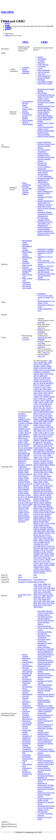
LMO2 (35, 457)
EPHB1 (35, 419)
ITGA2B (44, 446)
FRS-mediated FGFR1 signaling (27, 242)
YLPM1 (36, 569)
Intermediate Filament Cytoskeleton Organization (26, 746)
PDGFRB (36, 491)
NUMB (20, 480)
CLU (44, 398)
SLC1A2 (42, 535)
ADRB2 (49, 366)
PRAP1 (42, 503)
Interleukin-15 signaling (46, 249)
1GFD (35, 588)
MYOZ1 (43, 476)
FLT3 (45, 429)
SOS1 (41, 539)
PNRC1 (42, 499)
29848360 (41, 339)
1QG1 (44, 590)
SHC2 (48, 531)
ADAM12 (46, 364)
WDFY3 (47, 565)
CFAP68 (21, 429)
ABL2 (50, 362)
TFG (47, 550)
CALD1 (43, 387)
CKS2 (35, 398)
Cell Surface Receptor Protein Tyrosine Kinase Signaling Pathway (46, 613)
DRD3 (47, 412)
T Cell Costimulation (45, 176)
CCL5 (43, 391)
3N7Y (35, 599)
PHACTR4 (44, 491)
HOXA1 (21, 444)
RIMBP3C (26, 489)
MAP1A (41, 459)
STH (19, 501)
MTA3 (51, 472)
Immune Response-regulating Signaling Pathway (44, 757)
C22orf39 (21, 423)
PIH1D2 (27, 482)
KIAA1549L (45, 451)
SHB (35, 531)
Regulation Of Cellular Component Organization (46, 706)
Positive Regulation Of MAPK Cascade (45, 799)
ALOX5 (47, 370)
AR (38, 376)
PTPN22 (48, 510)
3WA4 (52, 601)
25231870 (25, 339)
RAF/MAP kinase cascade (27, 264)
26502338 (41, 337)
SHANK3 (21, 495)
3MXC (43, 597)
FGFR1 (25, 438)
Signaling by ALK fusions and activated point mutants (26, 285)
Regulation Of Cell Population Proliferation (46, 775)
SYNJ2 (48, 546)
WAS (41, 563)
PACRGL (36, 486)
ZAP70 (41, 569)
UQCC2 (36, 559)
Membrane (25, 73)
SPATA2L (50, 539)
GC (49, 433)
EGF (46, 415)
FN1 (52, 429)
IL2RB (35, 444)
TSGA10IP (26, 506)
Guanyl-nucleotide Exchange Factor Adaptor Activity (46, 102)
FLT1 (41, 429)
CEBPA (35, 397)
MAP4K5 (43, 461)
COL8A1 (27, 429)
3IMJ (48, 596)
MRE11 (49, 468)
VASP (20, 510)
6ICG (48, 603)
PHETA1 (36, 493)
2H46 (49, 592)
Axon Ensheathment (27, 767)
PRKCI (20, 487)
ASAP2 (47, 380)
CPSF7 (42, 400)
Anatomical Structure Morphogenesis (27, 692)
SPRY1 (35, 540)
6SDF (35, 605)
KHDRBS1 (41, 450)
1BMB (45, 584)
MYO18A (36, 476)
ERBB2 (45, 421)
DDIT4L (48, 406)
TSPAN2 (47, 556)
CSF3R (46, 402)
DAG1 (50, 404)
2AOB (44, 592)
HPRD (7, 35)
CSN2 (51, 402)
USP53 (41, 559)
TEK (41, 550)
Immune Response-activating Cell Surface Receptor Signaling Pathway (45, 689)
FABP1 (35, 425)
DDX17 (36, 408)
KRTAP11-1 (22, 463)
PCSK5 (25, 480)
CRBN (47, 400)
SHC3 (53, 531)
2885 (35, 575)
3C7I (39, 596)
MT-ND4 (41, 472)
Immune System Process (46, 764)
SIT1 (53, 533)
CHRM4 (45, 397)
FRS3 (25, 42)
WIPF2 (47, 567)
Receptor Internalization (46, 178)
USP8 (53, 559)
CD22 (35, 393)
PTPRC (46, 512)
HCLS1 (35, 438)
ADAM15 (36, 366)
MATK (26, 470)
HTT (42, 442)
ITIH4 (41, 448)
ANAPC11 (21, 417)
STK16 (24, 501)
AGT (45, 368)
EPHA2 (50, 417)
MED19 (36, 465)
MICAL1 (36, 468)
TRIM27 (36, 556)
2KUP (20, 595)
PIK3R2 (48, 495)
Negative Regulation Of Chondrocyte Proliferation (27, 737)
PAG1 (42, 486)
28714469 (48, 337)
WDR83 (21, 512)
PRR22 (48, 504)
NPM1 (40, 482)
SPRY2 (27, 499)
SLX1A (47, 535)
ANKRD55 (22, 419)
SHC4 (35, 533)
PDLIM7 (21, 482)
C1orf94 (40, 385)
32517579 (41, 328)
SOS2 (45, 539)
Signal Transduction (26, 184)
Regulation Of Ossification (27, 682)
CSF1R (40, 402)
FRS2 (35, 431)
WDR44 (36, 567)
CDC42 (40, 395)
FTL (47, 431)
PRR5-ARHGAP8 (39, 506)
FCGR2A (47, 425)
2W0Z (35, 596)
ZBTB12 (47, 569)
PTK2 (41, 508)
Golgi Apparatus (43, 64)
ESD (40, 423)
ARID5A (36, 380)
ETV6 (49, 423)
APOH (51, 374)
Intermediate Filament (26, 659)
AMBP (52, 370)
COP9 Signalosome (44, 76)
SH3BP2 (49, 527)
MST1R (46, 470)
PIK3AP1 (43, 493)
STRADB (36, 544)
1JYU (40, 590)
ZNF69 (26, 520)
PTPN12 (42, 510)
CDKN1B (46, 395)
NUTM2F (36, 484)
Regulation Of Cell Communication (44, 667)
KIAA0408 (22, 453)
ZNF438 (21, 518)
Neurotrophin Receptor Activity (26, 726)
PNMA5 (36, 499)
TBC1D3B (37, 548)
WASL (35, 565)
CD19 (53, 391)
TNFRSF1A (37, 552)
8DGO (40, 607)
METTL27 (41, 467)
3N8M (44, 599)
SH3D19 (36, 529)
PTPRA (41, 512)
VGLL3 (25, 510)
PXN (35, 514)
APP (34, 376)
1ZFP (35, 592)
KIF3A (52, 451)
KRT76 (20, 459)
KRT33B (26, 455)
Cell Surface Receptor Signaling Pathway (45, 617)
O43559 (30, 582)
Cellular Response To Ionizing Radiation (45, 228)
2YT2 (20, 596)
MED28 (42, 465)
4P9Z (39, 603)
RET (40, 520)
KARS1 (20, 450)
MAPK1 (21, 470)
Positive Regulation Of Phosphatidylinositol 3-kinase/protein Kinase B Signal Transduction (46, 653)
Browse (7, 23)
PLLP (24, 484)
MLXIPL (43, 468)
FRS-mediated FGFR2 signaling (27, 248)
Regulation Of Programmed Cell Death (46, 784)
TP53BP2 (36, 554)
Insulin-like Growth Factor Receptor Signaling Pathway (46, 208)
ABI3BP (40, 362)
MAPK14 (43, 463)
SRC (52, 540)
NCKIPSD (43, 478)
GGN (52, 433)
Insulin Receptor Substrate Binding (44, 133)
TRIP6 (30, 504)
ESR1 (44, 423)
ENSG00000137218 (25, 580)
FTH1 (44, 431)
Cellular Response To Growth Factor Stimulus (27, 773)
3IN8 (35, 597)
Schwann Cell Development (42, 164)
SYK (42, 544)
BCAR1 (49, 381)
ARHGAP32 (37, 378)
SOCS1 (49, 537)
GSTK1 (40, 436)
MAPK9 (50, 463)
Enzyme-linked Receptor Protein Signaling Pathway (46, 622)
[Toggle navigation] (2, 18)
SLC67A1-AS (23, 497)
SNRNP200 (37, 537)
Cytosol (40, 68)
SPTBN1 (47, 540)
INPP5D (46, 444)
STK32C (47, 542)
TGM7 (26, 503)
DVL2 (45, 414)
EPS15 (35, 421)
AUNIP (35, 381)
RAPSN (36, 516)
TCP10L (21, 503)
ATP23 (28, 419)
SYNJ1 (43, 546)
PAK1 (47, 486)
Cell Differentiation (27, 763)
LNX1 (40, 457)
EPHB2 (41, 419)
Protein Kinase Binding (45, 117)
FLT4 (49, 429)
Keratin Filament (25, 655)
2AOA (39, 592)
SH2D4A (43, 527)
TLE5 (31, 503)
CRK (52, 400)
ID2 (19, 446)
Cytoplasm (25, 67)
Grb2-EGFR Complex (45, 83)
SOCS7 (35, 539)
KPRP (28, 453)
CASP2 (35, 389)
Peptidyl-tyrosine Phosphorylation (43, 733)
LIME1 (49, 455)
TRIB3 (52, 554)
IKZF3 (26, 446)
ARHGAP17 (43, 376)
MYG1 (40, 474)
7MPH (35, 607)
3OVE (35, 601)
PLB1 (20, 484)
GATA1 (20, 440)
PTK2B (45, 508)
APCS (46, 374)
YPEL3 (20, 514)
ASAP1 (42, 380)
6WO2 (49, 605)
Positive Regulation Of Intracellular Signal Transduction (45, 717)
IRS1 (51, 444)
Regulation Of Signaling (46, 649)
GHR (35, 434)
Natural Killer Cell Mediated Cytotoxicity (45, 186)
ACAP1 (36, 364)
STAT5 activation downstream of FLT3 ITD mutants (46, 262)
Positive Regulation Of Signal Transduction (45, 725)
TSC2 (41, 556)
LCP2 (44, 455)
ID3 (22, 446)
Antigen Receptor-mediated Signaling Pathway (44, 702)
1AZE (35, 584)
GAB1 (35, 433)
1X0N (53, 590)
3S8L (40, 601)
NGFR (45, 480)
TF (45, 550)
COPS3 (20, 431)
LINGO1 (21, 468)
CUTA (40, 404)
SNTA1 (44, 537)
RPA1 (47, 521)
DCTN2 (42, 406)
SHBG (39, 531)
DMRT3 (25, 434)
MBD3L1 (21, 472)
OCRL (42, 484)
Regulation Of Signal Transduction (45, 644)
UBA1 (39, 557)
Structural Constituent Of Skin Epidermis (27, 669)
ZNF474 (36, 573)
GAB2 (40, 433)
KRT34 (20, 457)
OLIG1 (47, 484)
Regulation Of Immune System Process (45, 737)
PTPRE (52, 512)
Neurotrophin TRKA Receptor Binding (44, 111)
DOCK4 (36, 412)
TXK (35, 557)
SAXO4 (25, 491)
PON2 (47, 501)
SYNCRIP (36, 546)
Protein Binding (27, 120)
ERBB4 (36, 423)
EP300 (45, 417)
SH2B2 (41, 525)
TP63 (42, 554)
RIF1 (49, 520)
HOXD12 (27, 444)
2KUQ (25, 595)
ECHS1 (35, 415)
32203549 (41, 347)
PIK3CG (36, 495)
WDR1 (52, 565)
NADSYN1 (22, 474)
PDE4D (43, 489)
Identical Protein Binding (27, 123)
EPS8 (40, 421)
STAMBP (40, 542)
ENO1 (40, 417)
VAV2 (40, 561)
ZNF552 (21, 520)
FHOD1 (36, 429)
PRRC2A (49, 506)
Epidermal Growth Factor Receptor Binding (46, 107)
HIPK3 (46, 438)
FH (52, 427)
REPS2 (35, 520)
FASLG (41, 425)
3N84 (40, 599)
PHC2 (50, 491)
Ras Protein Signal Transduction (44, 150)
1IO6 (48, 588)
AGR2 (41, 368)
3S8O (48, 601)
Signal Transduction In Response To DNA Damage (45, 193)
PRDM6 (26, 486)
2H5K (35, 594)
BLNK (46, 383)
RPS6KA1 (36, 523)
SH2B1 (26, 493)
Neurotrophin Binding (26, 731)
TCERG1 (36, 550)
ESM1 (20, 438)
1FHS (35, 586)
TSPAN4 (21, 508)
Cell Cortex (41, 74)
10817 (20, 575)
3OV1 (49, 599)
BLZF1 (20, 421)
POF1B (20, 486)
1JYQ (53, 588)
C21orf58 (47, 385)
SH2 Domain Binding (45, 685)
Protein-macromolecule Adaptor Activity (45, 128)
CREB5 (26, 431)
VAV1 (35, 561)
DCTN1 (36, 406)
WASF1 (46, 563)
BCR (41, 383)
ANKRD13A (37, 372)
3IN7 (52, 596)
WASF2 (52, 563)
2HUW (40, 594)
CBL (40, 389)
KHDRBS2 (49, 450)
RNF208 (41, 521)
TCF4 (29, 501)
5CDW (44, 603)
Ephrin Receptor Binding (46, 136)
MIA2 (47, 467)
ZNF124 (21, 516)
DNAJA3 (49, 408)
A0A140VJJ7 (22, 582)
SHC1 (44, 531)
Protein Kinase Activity (45, 749)
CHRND (52, 397)
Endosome (41, 63)
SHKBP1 (41, 533)
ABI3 (35, 362)
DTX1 (35, 414)
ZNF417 (27, 516)
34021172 (46, 353)
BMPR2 (26, 421)
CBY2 (20, 425)
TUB (52, 556)
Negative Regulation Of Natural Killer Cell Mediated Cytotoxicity (45, 203)
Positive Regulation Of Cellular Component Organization (45, 711)
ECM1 (28, 436)
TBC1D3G (44, 548)
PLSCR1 (30, 484)
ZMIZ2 (25, 514)
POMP (42, 501)
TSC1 (20, 506)
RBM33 (36, 518)
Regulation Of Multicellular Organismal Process (46, 779)
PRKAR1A (37, 504)
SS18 (35, 542)
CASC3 (48, 387)
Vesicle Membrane (44, 78)
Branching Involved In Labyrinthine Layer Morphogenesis (45, 223)
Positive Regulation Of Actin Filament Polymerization (45, 172)
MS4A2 (36, 470)
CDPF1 (25, 427)
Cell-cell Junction (43, 72)
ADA (41, 364)
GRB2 (44, 42)
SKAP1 (35, 535)
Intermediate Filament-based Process (27, 758)
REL (45, 518)
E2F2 (49, 414)
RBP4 (41, 518)
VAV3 (44, 561)
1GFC (49, 586)
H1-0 (45, 436)
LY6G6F (51, 457)
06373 (20, 577)
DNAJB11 (36, 410)
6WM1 (44, 605)
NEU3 (35, 480)
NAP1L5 (36, 478)
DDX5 (20, 434)
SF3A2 (47, 523)
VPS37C (36, 563)
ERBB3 (50, 421)
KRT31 (20, 455)
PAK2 (51, 486)
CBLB (44, 389)
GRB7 (35, 436)
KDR (35, 450)
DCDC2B (28, 433)
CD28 (45, 393)
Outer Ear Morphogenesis (27, 665)
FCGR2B (36, 427)
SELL (43, 523)
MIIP (26, 472)
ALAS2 (41, 370)
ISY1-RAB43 (28, 448)
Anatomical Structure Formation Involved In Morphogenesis (45, 214)
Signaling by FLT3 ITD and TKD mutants (45, 267)
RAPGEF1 (48, 514)
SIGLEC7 (48, 533)
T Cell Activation (43, 184)
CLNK (40, 398)
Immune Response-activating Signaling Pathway (44, 770)
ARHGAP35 (46, 378)
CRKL (35, 402)
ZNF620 (42, 573)
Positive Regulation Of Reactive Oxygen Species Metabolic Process (46, 233)
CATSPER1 (29, 423)
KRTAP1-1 (27, 459)
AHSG (49, 368)
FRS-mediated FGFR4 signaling (27, 259)
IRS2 (35, 446)
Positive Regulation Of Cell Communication (45, 741)
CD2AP (50, 393)
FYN (51, 431)
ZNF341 (48, 571)
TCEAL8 (52, 548)
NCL (49, 478)
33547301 (41, 322)
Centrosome (42, 66)
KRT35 (25, 457)
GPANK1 (44, 434)
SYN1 (46, 544)
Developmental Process (27, 708)
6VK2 (40, 605)
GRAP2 (50, 434)
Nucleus (40, 57)
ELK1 (35, 417)
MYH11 (46, 474)
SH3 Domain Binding (45, 116)
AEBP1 (35, 368)
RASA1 (42, 516)
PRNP (43, 504)
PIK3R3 (36, 497)
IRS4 (39, 446)
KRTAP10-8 (22, 461)
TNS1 (20, 504)
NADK (49, 476)
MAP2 (47, 459)
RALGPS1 (40, 514)
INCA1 (20, 448)
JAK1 (48, 448)
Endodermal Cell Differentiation (43, 181)
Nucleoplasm (42, 59)
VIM (48, 561)
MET (35, 467)
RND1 (20, 491)
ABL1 (45, 362)
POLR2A (36, 501)
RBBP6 (47, 516)
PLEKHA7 (48, 497)
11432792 (8, 28)
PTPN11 (26, 487)
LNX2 (45, 457)
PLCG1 (41, 497)
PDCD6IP (36, 489)
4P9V (35, 603)
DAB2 (45, 404)
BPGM (51, 383)
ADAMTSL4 (22, 415)
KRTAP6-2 (23, 467)
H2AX (50, 436)
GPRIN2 (26, 440)
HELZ (41, 438)
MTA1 (46, 472)
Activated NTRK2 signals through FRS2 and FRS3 (27, 270)
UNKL (26, 508)
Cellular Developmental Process (27, 687)
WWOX (27, 512)
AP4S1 (41, 374)
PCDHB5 (47, 487)
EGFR (50, 415)
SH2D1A (36, 527)
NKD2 (35, 482)
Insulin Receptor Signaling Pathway (44, 154)
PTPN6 (35, 512)
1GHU (40, 588)
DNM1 (43, 410)
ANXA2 (36, 374)
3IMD (44, 596)
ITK (44, 448)
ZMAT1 (42, 571)
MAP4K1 (36, 461)
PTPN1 (51, 508)
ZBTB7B (36, 571)
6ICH (53, 603)
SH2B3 (46, 525)
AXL (40, 381)
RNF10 (35, 521)
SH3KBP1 (43, 529)
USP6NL (47, 559)
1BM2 (40, 584)
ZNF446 (27, 518)
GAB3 (45, 433)
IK (45, 442)
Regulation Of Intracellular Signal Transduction (44, 635)
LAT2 (35, 455)
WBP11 (40, 565)
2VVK (45, 594)
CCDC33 (26, 425)
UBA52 (44, 557)
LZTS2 (35, 459)
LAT (52, 453)
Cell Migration (42, 812)
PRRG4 (36, 508)
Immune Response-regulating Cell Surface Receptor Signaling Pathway (45, 676)
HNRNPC (36, 440)
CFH (40, 397)
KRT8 (49, 453)
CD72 (35, 395)
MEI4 (47, 465)
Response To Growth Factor (27, 722)
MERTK (52, 465)
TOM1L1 (50, 552)
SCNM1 (21, 493)
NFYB (40, 480)
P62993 (42, 582)
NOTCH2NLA (23, 476)
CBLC (49, 389)
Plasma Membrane (25, 70)
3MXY (48, 597)
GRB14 (20, 442)
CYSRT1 (21, 433)
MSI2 (41, 470)
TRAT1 (46, 554)
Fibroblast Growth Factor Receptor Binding (27, 115)
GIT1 (39, 434)
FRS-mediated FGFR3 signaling (27, 254)
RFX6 (20, 489)
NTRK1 (20, 478)
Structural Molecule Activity (25, 698)
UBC (49, 557)
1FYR (40, 586)
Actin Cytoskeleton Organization (44, 168)
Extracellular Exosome (45, 81)
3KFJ (39, 597)
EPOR (52, 419)
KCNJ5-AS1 (22, 451)
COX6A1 (36, 400)
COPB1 (49, 398)
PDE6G (48, 489)
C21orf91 (36, 387)
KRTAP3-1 (22, 465)
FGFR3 (48, 427)
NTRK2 (26, 478)
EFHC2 (41, 415)
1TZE (48, 590)
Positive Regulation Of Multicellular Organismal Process (46, 789)
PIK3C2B (50, 493)
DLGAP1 (42, 408)
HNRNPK (44, 440)
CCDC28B (37, 391)
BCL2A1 (36, 383)
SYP (52, 546)
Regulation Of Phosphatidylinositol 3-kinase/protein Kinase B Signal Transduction (46, 661)
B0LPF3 (36, 582)
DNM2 (48, 410)
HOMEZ (51, 440)
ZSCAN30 (21, 521)
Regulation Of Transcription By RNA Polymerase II (27, 676)
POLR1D (48, 499)
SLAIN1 (28, 495)
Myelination (42, 189)
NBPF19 (29, 474)
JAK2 (53, 448)
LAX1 (40, 455)
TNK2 (44, 552)
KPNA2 (39, 453)
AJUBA (36, 370)
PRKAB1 (48, 503)
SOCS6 (30, 497)
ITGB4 (35, 448)
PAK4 (35, 487)
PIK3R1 (42, 495)
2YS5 (29, 595)
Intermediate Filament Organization (26, 704)
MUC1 (35, 474)
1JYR (35, 590)
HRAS (38, 442)
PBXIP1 (40, 487)
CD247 (40, 393)
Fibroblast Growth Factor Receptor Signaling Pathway (27, 190)
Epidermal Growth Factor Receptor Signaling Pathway (46, 146)
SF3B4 (52, 523)
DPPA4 (41, 412)
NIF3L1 (50, 480)
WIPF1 (41, 567)
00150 (35, 577)
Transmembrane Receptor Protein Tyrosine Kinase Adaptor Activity (27, 106)
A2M (50, 361)
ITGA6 (49, 446)
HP (34, 442)
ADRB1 (43, 366)
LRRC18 (28, 468)
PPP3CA (36, 503)
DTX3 (40, 414)
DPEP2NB (21, 436)
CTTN (35, 404)
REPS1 (49, 518)
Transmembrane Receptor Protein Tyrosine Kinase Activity (46, 696)
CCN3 (20, 427)
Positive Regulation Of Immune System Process (46, 761)
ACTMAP (21, 414)
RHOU (44, 520)
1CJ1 (49, 584)
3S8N (44, 601)
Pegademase (42, 293)
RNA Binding (42, 93)
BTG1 (35, 385)
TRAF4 (25, 504)
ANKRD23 (46, 372)
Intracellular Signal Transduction (44, 640)
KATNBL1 (27, 450)
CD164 (48, 391)
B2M (44, 381)
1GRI (45, 588)
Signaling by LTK (44, 279)
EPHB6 (47, 419)
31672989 (41, 343)
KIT (34, 453)
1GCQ (44, 586)
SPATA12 (21, 499)
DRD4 (52, 412)
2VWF (50, 594)
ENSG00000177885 (40, 580)
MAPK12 (36, 463)
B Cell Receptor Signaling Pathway (44, 219)
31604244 (41, 332)
